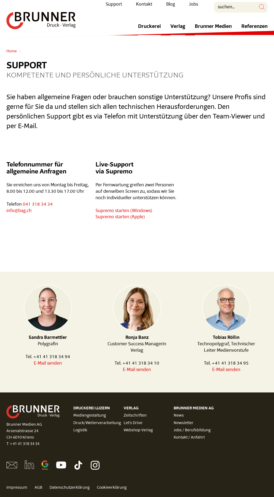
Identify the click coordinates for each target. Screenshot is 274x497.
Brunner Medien (213, 30)
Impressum (16, 488)
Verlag (177, 30)
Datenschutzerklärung (70, 488)
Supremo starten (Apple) (120, 217)
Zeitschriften (135, 416)
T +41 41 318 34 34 (22, 444)
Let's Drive (133, 423)
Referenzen (254, 30)
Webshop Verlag (138, 430)
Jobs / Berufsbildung (192, 430)
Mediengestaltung (89, 416)
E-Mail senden (48, 363)
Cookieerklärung (112, 488)
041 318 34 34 (38, 204)
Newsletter (183, 423)
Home (11, 51)
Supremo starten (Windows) (124, 211)
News (179, 416)
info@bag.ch (19, 211)
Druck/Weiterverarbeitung (97, 423)
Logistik (80, 430)
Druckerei (149, 30)
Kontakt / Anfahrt (189, 438)
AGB (38, 488)
